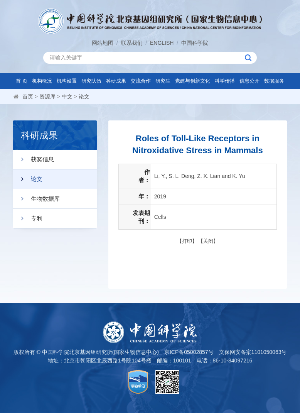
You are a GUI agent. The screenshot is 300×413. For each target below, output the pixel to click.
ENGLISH (162, 43)
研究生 (162, 81)
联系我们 (132, 43)
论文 (84, 96)
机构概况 (42, 81)
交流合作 (141, 81)
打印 (187, 241)
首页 (27, 96)
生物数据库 (36, 198)
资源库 (47, 96)
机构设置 (67, 81)
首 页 (21, 81)
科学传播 (225, 81)
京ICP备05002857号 (189, 352)
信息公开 (249, 81)
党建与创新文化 (192, 81)
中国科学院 (194, 43)
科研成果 (116, 81)
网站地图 (102, 43)
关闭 (208, 241)
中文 (67, 96)
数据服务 (274, 81)
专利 (27, 218)
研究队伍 (91, 81)
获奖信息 (33, 159)
